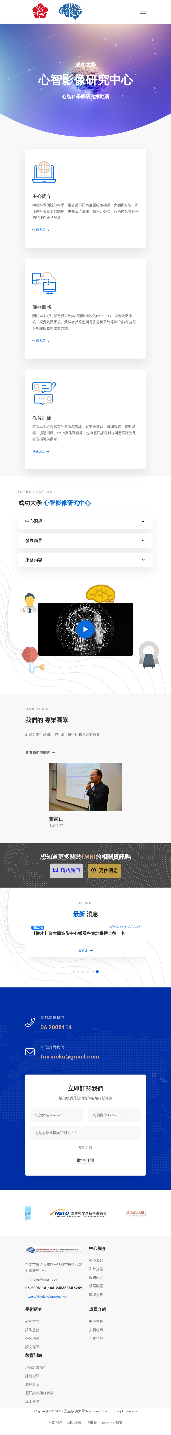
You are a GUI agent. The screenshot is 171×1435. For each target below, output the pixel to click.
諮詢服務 (32, 1330)
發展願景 (85, 540)
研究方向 (32, 1321)
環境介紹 (96, 1294)
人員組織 (96, 1330)
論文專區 (32, 1347)
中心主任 (96, 1321)
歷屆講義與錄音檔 (39, 1393)
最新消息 (55, 1422)
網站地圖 (74, 1422)
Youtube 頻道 (112, 1422)
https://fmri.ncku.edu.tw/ (46, 1296)
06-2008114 (35, 1288)
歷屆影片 (32, 1384)
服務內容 (85, 560)
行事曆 (91, 1422)
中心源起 (85, 521)
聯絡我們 (66, 870)
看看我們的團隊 (40, 752)
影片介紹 (96, 1269)
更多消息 (104, 870)
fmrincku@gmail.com (42, 1279)
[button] (74, 971)
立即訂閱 (85, 1147)
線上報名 (32, 1401)
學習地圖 (32, 1338)
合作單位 (96, 1338)
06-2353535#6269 (66, 1288)
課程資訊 (32, 1376)
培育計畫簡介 (36, 1367)
